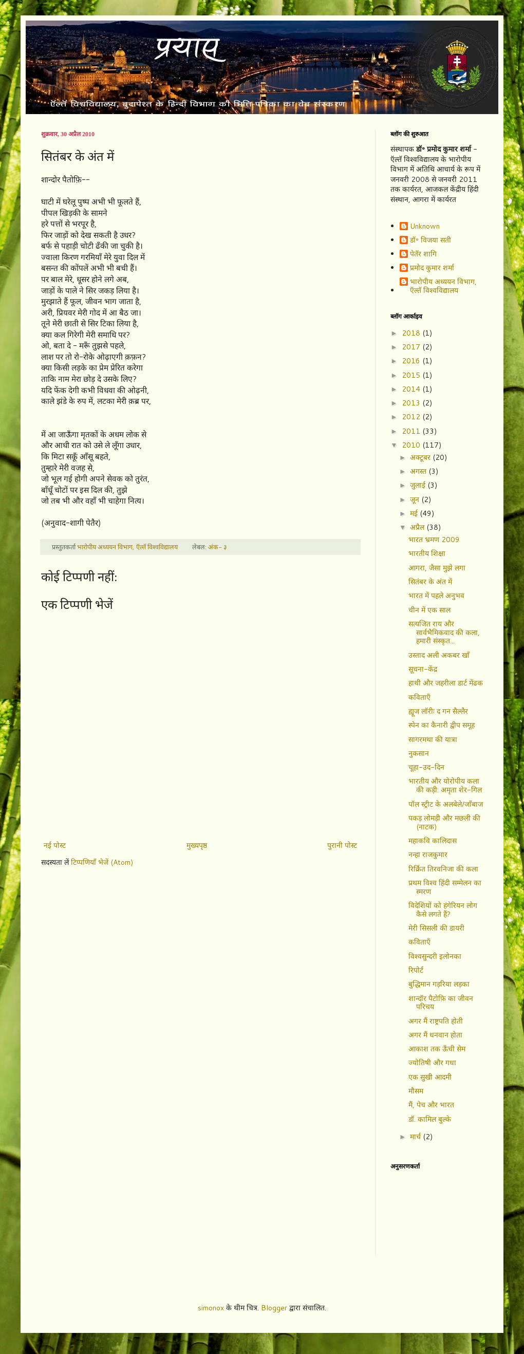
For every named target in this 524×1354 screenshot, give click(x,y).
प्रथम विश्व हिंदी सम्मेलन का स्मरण (444, 887)
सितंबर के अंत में (430, 582)
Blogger (274, 1308)
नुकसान (418, 753)
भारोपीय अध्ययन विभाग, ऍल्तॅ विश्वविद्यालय (443, 286)
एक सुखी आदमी (430, 1077)
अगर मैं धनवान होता (435, 1035)
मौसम (415, 1091)
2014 (412, 389)
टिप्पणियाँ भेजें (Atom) (102, 862)
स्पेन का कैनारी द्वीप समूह (441, 725)
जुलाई (418, 485)
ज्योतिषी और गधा (432, 1063)
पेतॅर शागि (423, 254)
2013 (412, 403)
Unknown (425, 226)
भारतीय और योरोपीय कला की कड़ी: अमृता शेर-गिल (445, 785)
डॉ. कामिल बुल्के (429, 1119)
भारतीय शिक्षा (426, 553)
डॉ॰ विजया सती (430, 240)
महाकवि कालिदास (432, 841)
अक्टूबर (421, 457)
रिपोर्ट (415, 970)
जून (415, 499)
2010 (412, 445)
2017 (412, 347)
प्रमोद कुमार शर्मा (432, 268)
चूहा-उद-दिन (426, 767)
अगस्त (419, 471)
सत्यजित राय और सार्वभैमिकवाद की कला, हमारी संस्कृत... (444, 632)
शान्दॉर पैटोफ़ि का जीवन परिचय (440, 1002)
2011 (412, 431)
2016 (412, 361)
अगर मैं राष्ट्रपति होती (435, 1021)
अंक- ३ (217, 546)
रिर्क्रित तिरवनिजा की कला (443, 869)
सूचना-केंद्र (422, 669)
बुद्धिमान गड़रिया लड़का (439, 984)
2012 (412, 417)
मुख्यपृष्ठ (196, 845)
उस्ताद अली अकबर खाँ (439, 655)
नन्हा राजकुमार (427, 854)
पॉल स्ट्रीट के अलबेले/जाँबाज (445, 804)
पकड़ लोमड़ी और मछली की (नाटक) (444, 822)
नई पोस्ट (55, 845)
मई (415, 513)
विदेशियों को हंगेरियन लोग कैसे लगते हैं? (442, 909)
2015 (412, 375)
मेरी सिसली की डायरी (436, 928)
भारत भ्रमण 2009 (434, 539)
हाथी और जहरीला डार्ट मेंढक (445, 683)
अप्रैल (418, 527)
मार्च (416, 1137)
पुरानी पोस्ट (342, 845)
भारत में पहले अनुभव (436, 595)
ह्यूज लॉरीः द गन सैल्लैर (438, 711)
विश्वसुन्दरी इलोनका (434, 956)
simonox (211, 1308)
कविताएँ (419, 697)
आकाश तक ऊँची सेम (436, 1049)
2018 (412, 333)
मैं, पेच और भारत (431, 1105)
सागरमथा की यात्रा (432, 739)
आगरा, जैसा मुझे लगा (436, 568)
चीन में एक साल (429, 610)
